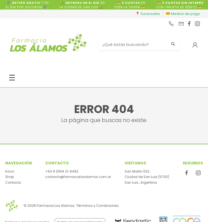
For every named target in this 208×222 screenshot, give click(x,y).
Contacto (13, 182)
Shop (9, 176)
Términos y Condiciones (97, 205)
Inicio (9, 171)
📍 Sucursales (147, 13)
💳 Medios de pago (183, 13)
